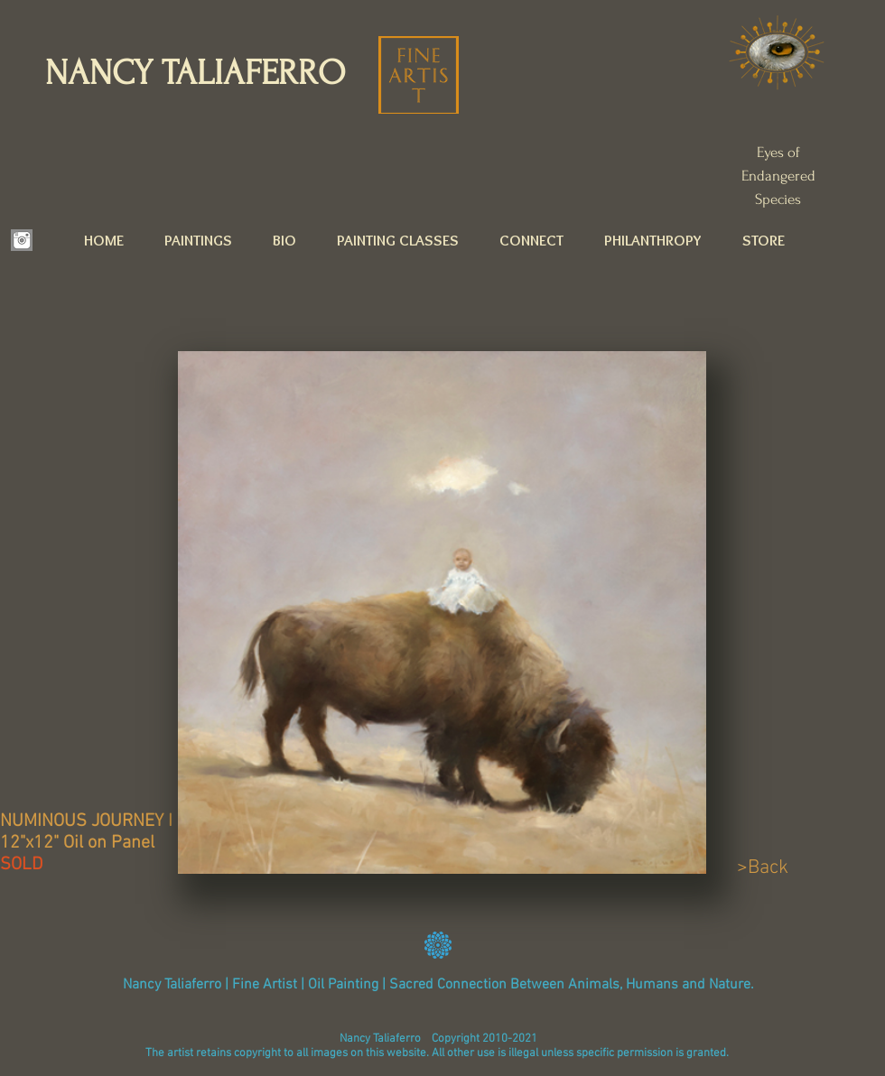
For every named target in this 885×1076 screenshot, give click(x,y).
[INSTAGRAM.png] (22, 240)
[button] (207, 240)
